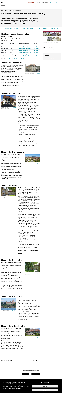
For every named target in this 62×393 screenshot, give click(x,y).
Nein (35, 374)
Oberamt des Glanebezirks (25, 52)
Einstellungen (45, 382)
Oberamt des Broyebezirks (25, 54)
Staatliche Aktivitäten (48, 6)
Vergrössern (38, 73)
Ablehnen (45, 386)
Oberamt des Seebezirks (24, 50)
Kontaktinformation (49, 58)
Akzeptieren (45, 390)
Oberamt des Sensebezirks (43, 28)
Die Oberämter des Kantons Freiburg (9, 28)
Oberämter (11, 359)
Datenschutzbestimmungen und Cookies (12, 388)
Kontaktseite (36, 45)
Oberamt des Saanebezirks (27, 28)
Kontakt (38, 2)
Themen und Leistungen (31, 6)
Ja (26, 374)
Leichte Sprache (32, 2)
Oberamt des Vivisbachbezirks (25, 55)
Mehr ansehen (55, 28)
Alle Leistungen (45, 2)
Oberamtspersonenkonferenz (14, 58)
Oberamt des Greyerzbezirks (25, 48)
